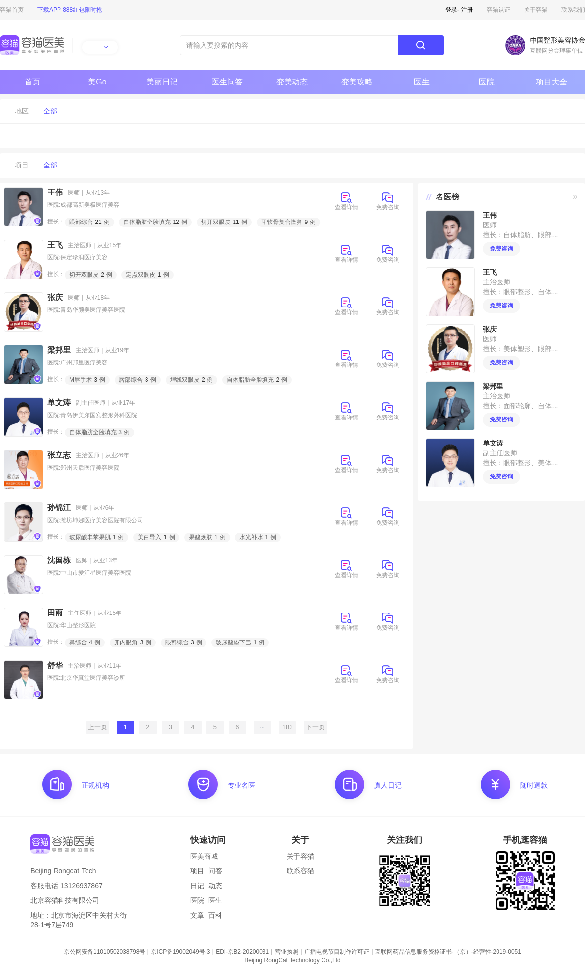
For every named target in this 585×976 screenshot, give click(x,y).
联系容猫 (300, 871)
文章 (197, 915)
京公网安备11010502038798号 (104, 951)
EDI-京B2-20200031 (242, 951)
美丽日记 (162, 82)
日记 (197, 886)
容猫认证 (498, 9)
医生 (422, 82)
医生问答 (227, 82)
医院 (487, 82)
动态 (215, 886)
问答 (215, 871)
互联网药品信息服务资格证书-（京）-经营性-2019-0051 (448, 951)
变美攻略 (357, 82)
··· (262, 727)
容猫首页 (12, 9)
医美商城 (204, 856)
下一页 (315, 727)
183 (287, 727)
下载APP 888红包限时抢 (69, 9)
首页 (32, 82)
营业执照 (286, 951)
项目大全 (551, 82)
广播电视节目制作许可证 (336, 951)
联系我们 (573, 9)
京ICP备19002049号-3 (180, 951)
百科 (215, 915)
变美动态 (292, 82)
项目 (197, 871)
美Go (97, 82)
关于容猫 (536, 9)
